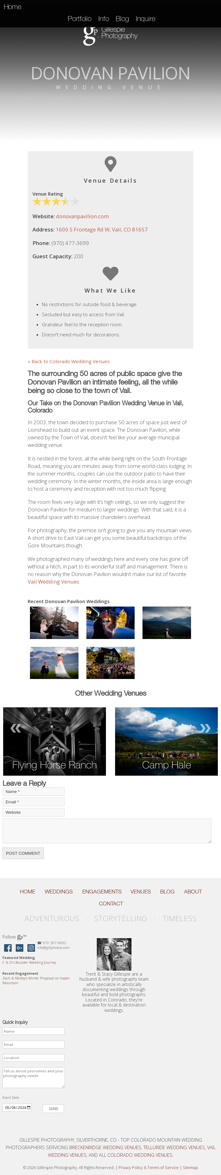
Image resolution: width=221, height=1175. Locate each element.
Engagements (102, 891)
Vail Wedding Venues (53, 581)
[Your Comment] (107, 831)
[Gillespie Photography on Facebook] (8, 948)
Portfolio (79, 18)
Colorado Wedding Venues (140, 1155)
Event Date (11, 1097)
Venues (141, 891)
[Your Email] (34, 802)
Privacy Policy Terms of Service (149, 1167)
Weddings (59, 891)
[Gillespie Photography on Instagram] (31, 948)
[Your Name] (34, 791)
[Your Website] (34, 812)
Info (103, 18)
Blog (122, 18)
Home (12, 7)
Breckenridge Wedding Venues (105, 1147)
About (193, 891)
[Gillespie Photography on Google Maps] (19, 948)
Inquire (145, 18)
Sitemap (190, 1167)
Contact (111, 903)
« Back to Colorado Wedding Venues (69, 361)
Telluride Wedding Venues (174, 1147)
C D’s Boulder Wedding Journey (29, 962)
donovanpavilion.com (82, 216)
